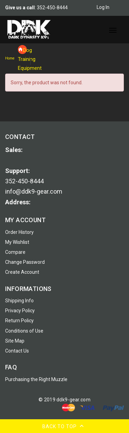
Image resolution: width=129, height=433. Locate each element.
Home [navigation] (9, 58)
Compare (15, 252)
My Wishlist (17, 242)
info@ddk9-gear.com (33, 191)
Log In (107, 7)
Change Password (25, 262)
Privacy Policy (20, 310)
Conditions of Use (24, 331)
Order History (19, 232)
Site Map (14, 341)
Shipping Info (19, 300)
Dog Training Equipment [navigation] (22, 50)
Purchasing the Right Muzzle (36, 379)
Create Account (22, 272)
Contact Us (17, 351)
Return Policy (19, 320)
